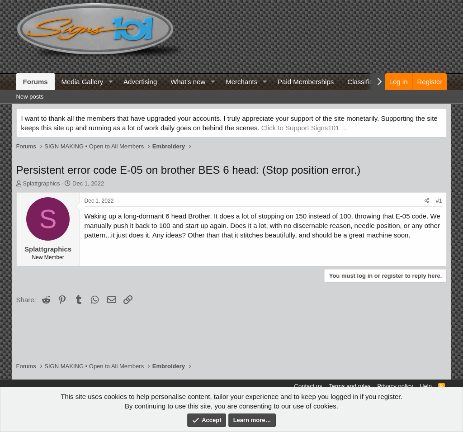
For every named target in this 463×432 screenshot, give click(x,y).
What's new (187, 81)
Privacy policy (395, 386)
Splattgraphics (41, 183)
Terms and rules (349, 386)
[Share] (427, 201)
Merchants (241, 81)
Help (426, 386)
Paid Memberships (306, 81)
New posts (30, 96)
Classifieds (363, 81)
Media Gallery (82, 81)
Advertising (140, 81)
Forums (35, 81)
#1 (439, 201)
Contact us (308, 386)
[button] (110, 81)
